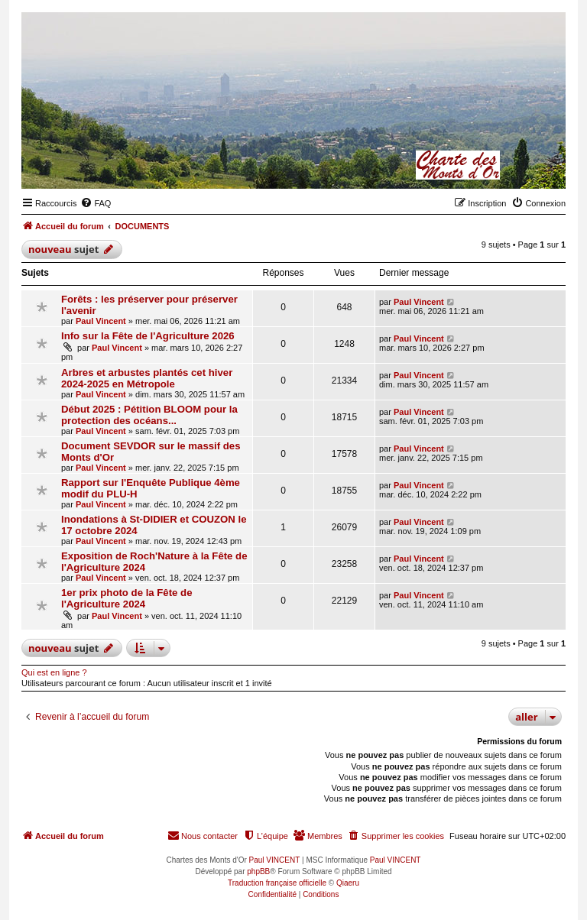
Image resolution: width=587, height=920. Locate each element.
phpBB (258, 871)
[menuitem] (95, 203)
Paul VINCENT (274, 860)
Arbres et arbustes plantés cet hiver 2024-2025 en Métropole (146, 378)
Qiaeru (347, 883)
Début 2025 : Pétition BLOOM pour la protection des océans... (149, 414)
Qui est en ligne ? (54, 672)
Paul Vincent (101, 321)
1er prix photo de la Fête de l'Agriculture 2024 (126, 598)
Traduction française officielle (277, 883)
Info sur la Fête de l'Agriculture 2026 (148, 336)
